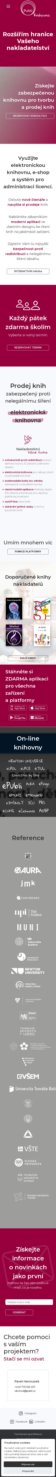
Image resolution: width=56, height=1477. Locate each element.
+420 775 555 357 (24, 1387)
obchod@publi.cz (25, 1391)
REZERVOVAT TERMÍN (28, 347)
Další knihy (28, 658)
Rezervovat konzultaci (30, 115)
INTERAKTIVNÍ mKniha (28, 271)
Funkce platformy (28, 551)
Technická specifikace (28, 1434)
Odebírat (19, 1312)
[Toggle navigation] (8, 6)
